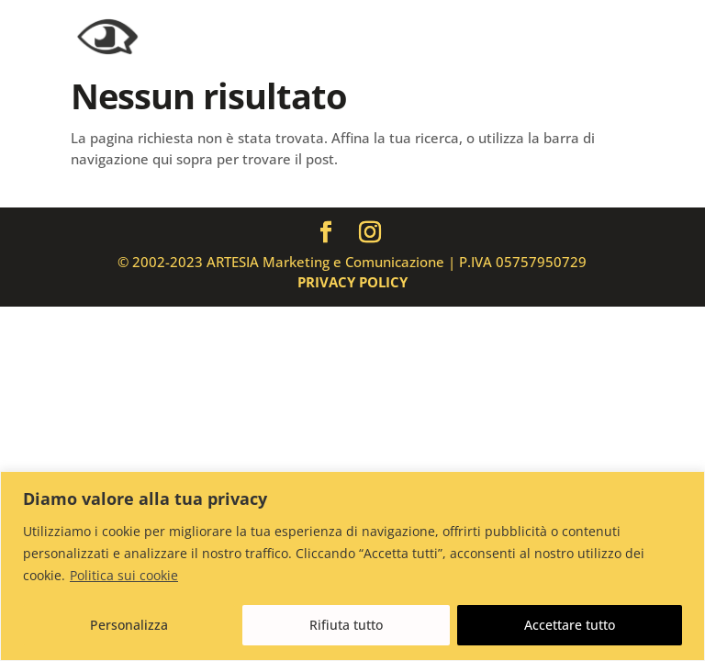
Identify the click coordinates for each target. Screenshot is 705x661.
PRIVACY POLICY (352, 282)
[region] (352, 566)
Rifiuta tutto (346, 624)
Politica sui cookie (124, 575)
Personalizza (129, 624)
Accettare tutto (569, 624)
